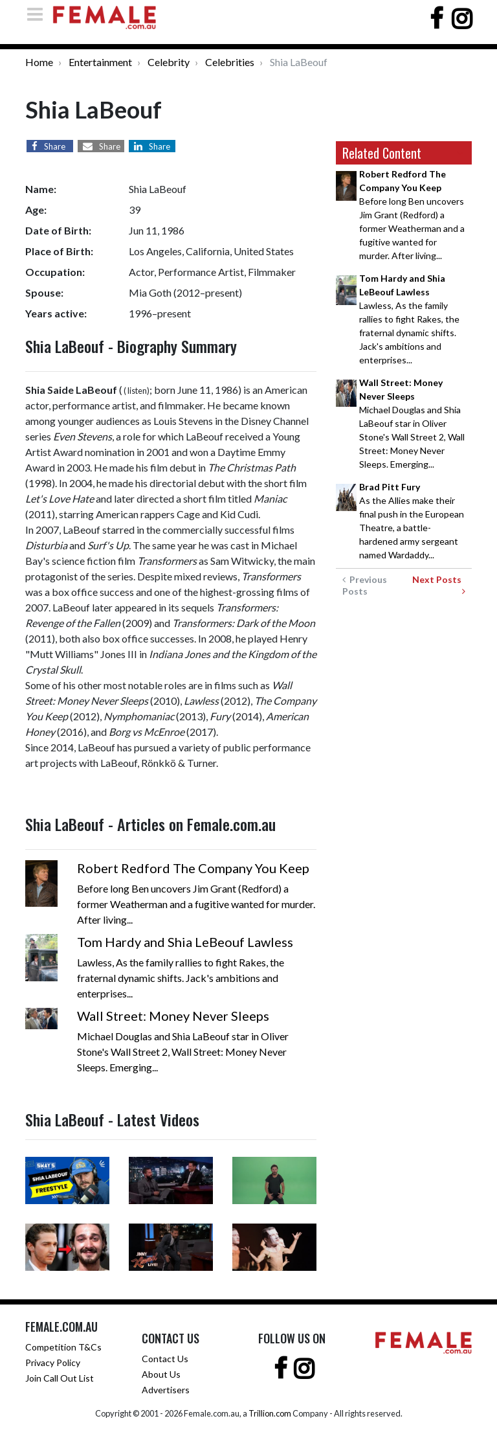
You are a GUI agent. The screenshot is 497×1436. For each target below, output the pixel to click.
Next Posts (438, 585)
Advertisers (166, 1389)
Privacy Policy (52, 1362)
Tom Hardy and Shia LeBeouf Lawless (185, 942)
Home (39, 62)
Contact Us (165, 1358)
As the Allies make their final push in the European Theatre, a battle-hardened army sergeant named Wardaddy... (411, 520)
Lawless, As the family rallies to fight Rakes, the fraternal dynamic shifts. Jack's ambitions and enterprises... (409, 319)
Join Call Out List (59, 1378)
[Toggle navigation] (38, 14)
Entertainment (100, 62)
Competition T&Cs (63, 1346)
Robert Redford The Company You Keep (193, 868)
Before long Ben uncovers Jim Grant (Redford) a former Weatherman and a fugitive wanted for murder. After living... (412, 214)
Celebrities (229, 62)
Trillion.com (269, 1413)
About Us (161, 1374)
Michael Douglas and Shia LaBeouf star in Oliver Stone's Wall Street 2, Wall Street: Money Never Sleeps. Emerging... (412, 423)
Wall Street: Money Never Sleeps (173, 1015)
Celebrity (169, 62)
